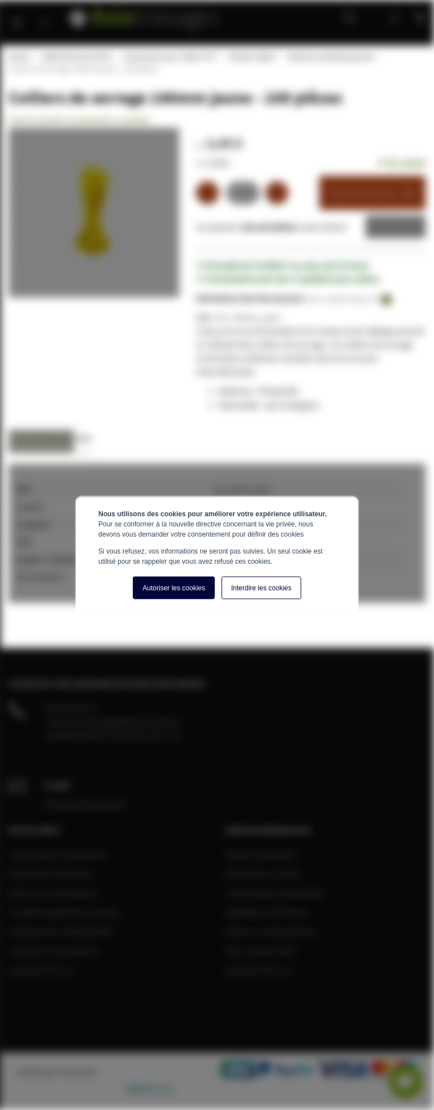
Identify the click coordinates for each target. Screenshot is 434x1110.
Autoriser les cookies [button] (173, 587)
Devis (387, 226)
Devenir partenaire (261, 854)
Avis (84, 438)
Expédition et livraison (50, 873)
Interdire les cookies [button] (261, 587)
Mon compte (371, 17)
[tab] (41, 441)
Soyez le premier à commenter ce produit (78, 120)
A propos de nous (41, 969)
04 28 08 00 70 (71, 708)
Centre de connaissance (53, 950)
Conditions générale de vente (63, 912)
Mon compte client (260, 950)
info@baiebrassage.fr (86, 804)
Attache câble (251, 56)
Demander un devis (262, 873)
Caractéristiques (41, 438)
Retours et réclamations (53, 893)
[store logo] (144, 15)
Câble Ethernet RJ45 (76, 56)
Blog (346, 17)
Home (18, 56)
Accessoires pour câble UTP (169, 56)
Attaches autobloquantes (330, 56)
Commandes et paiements (57, 854)
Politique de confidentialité (59, 931)
